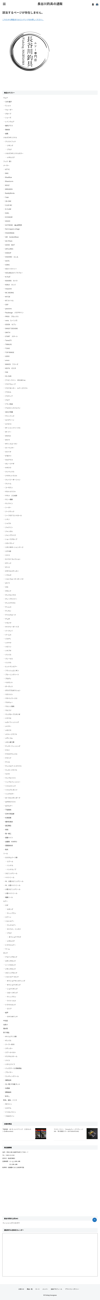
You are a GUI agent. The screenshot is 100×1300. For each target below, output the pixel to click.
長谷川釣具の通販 (50, 3)
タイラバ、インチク (14, 929)
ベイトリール (9, 877)
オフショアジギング (14, 985)
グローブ (8, 113)
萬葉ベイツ (9, 837)
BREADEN (9, 189)
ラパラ (7, 774)
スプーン (8, 917)
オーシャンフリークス (12, 428)
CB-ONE (8, 201)
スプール (10, 861)
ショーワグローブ (11, 539)
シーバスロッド (10, 965)
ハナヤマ (8, 643)
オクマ (7, 440)
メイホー (8, 726)
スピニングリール (11, 873)
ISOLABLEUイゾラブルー (14, 273)
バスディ (8, 639)
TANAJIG (8, 344)
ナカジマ (8, 623)
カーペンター (9, 448)
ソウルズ (8, 575)
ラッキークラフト (11, 770)
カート (37, 1289)
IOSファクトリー (11, 269)
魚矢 (6, 849)
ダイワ (7, 583)
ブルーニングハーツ (12, 674)
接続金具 (8, 1080)
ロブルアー (9, 806)
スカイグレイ (9, 543)
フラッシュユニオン (12, 670)
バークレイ (9, 631)
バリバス (8, 654)
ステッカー (9, 1048)
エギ (6, 905)
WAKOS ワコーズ (11, 364)
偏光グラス (9, 125)
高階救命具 (9, 845)
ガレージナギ (9, 463)
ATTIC (7, 169)
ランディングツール (12, 1076)
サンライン (9, 503)
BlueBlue (8, 177)
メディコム (9, 738)
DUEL (7, 213)
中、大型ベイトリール (12, 885)
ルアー (5, 901)
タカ (6, 587)
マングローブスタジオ (12, 714)
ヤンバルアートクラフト (13, 766)
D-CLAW (8, 209)
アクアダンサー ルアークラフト (16, 388)
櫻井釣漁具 (9, 821)
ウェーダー (9, 109)
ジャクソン (9, 527)
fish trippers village (12, 229)
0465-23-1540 (10, 1155)
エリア (9, 1008)
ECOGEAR (8, 217)
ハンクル (8, 662)
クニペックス (9, 471)
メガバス (8, 730)
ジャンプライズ (10, 535)
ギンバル (8, 1040)
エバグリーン (9, 420)
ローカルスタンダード (12, 798)
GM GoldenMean (12, 237)
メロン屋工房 (9, 742)
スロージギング (12, 992)
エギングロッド (10, 961)
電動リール (9, 897)
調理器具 (8, 1092)
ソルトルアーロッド (12, 977)
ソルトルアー (9, 921)
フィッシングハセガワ (11, 1223)
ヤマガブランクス (11, 754)
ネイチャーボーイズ (12, 627)
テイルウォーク (10, 615)
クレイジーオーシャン (12, 479)
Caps (7, 197)
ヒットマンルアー (11, 666)
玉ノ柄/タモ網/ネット (12, 1084)
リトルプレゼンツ (11, 790)
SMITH (7, 332)
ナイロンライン (10, 1112)
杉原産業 (8, 817)
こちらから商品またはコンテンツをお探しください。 (23, 19)
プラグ (9, 149)
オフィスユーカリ (11, 444)
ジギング (10, 145)
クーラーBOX (9, 1044)
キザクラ (8, 467)
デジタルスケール (11, 1056)
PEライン (8, 1104)
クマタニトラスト (11, 475)
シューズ (8, 117)
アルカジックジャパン (12, 408)
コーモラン (9, 487)
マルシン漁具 (9, 706)
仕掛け (5, 1024)
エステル (8, 1108)
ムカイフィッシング (12, 722)
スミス (7, 555)
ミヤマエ (8, 718)
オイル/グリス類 (10, 1036)
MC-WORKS (9, 292)
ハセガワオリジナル (10, 137)
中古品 (5, 1020)
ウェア (5, 98)
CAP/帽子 (8, 101)
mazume (8, 288)
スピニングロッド (11, 973)
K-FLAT (7, 277)
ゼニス (7, 567)
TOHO (8, 348)
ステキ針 (8, 551)
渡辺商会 (8, 825)
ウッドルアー (11, 925)
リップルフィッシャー (12, 782)
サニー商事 (9, 499)
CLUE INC (8, 205)
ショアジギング (12, 989)
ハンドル (10, 865)
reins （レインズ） (11, 320)
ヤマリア (8, 758)
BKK (6, 173)
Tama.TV (8, 340)
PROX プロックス (11, 316)
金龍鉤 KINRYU (11, 841)
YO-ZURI (8, 376)
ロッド (5, 953)
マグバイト (9, 694)
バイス (7, 1060)
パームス (8, 635)
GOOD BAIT (10, 245)
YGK (6, 372)
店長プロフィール (56, 1289)
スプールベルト (10, 1052)
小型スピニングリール (12, 889)
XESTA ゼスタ (10, 368)
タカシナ (8, 591)
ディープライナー (11, 599)
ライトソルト (11, 1000)
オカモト (8, 436)
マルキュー (9, 702)
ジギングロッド (10, 969)
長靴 (6, 133)
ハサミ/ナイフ (10, 1064)
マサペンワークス (11, 698)
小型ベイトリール (11, 893)
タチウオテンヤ (12, 1016)
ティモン (8, 611)
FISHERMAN (10, 233)
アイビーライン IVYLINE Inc (15, 380)
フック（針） (7, 161)
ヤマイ (7, 750)
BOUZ (7, 185)
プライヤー (9, 1072)
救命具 (7, 129)
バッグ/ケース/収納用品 (13, 1068)
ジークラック (9, 511)
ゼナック (8, 563)
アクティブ (9, 396)
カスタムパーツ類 (11, 857)
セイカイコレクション (12, 559)
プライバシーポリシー (72, 1289)
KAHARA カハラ (11, 280)
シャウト (8, 523)
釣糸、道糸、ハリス (10, 1100)
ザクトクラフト (10, 491)
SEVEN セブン (10, 324)
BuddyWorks (10, 193)
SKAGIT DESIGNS (11, 328)
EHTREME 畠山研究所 (13, 225)
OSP (6, 304)
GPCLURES (9, 249)
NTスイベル (9, 300)
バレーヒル (9, 658)
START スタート (11, 336)
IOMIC (7, 265)
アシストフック (10, 141)
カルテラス (9, 460)
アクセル (9, 392)
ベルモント (9, 682)
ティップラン (11, 913)
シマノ (7, 519)
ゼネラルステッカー (12, 571)
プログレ (8, 678)
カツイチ (8, 452)
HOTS (7, 261)
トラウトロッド (10, 1004)
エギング (10, 909)
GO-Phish (8, 241)
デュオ (7, 619)
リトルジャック (10, 786)
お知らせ (21, 1289)
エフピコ (8, 424)
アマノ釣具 (9, 404)
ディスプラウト (10, 603)
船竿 (6, 1012)
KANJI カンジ (10, 284)
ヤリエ (7, 762)
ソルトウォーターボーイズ (14, 579)
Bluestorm (9, 181)
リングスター (9, 794)
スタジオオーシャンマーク (14, 547)
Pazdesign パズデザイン (14, 312)
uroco (7, 360)
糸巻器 (7, 1088)
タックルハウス (10, 595)
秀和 (6, 829)
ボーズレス (9, 686)
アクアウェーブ (10, 384)
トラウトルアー (10, 945)
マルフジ (8, 710)
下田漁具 (8, 809)
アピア (7, 400)
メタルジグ (11, 157)
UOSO (7, 356)
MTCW (7, 296)
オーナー (8, 432)
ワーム (7, 949)
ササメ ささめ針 (11, 495)
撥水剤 (5, 1028)
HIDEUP (8, 253)
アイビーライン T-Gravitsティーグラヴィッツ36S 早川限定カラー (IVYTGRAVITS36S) (68, 1130)
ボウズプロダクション (12, 690)
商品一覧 (30, 1289)
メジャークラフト (11, 734)
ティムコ (8, 607)
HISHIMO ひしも (11, 257)
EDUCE (7, 221)
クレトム (8, 483)
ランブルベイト (10, 778)
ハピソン (8, 646)
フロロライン (9, 1116)
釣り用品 (6, 1032)
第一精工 (8, 833)
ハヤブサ (8, 650)
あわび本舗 (9, 412)
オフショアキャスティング (16, 981)
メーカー (6, 165)
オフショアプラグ (15, 937)
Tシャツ (8, 105)
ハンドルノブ (11, 869)
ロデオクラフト (10, 802)
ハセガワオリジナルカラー (14, 153)
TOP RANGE (9, 352)
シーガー (8, 507)
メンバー (45, 1289)
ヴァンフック (9, 416)
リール (5, 853)
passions (9, 308)
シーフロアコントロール (13, 515)
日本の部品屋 (9, 813)
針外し (7, 1096)
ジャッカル (9, 531)
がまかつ (8, 456)
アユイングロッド (11, 957)
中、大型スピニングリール (14, 881)
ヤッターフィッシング (12, 746)
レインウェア (9, 121)
